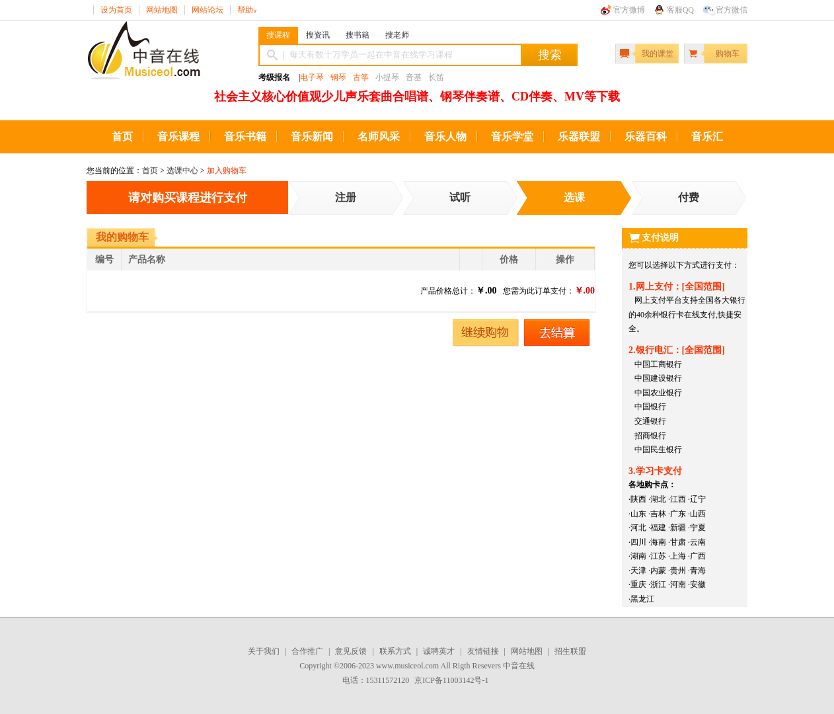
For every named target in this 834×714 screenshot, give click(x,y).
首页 (122, 136)
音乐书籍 (245, 136)
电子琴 (312, 77)
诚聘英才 (439, 651)
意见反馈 (351, 651)
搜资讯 (318, 35)
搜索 (550, 54)
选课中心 (182, 170)
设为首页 (116, 10)
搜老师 (397, 35)
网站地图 (162, 10)
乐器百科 (646, 136)
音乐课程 (178, 136)
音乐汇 (707, 136)
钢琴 (338, 77)
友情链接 (483, 651)
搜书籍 (357, 35)
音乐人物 (445, 136)
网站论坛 (207, 10)
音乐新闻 (312, 136)
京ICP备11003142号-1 (451, 680)
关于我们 (264, 651)
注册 (345, 197)
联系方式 (395, 651)
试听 (460, 197)
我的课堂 (657, 53)
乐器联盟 (579, 136)
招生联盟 (570, 651)
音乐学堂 (512, 136)
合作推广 (307, 651)
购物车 (727, 53)
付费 (688, 197)
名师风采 (379, 136)
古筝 (361, 77)
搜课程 (278, 35)
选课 (574, 197)
